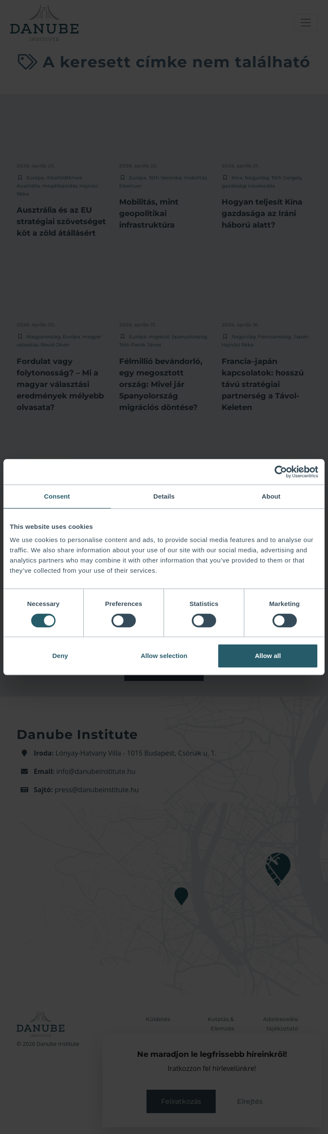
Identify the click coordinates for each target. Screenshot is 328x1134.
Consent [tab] (57, 496)
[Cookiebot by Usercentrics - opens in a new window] (280, 471)
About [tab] (271, 496)
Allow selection (164, 655)
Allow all (268, 655)
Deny (60, 655)
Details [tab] (164, 496)
